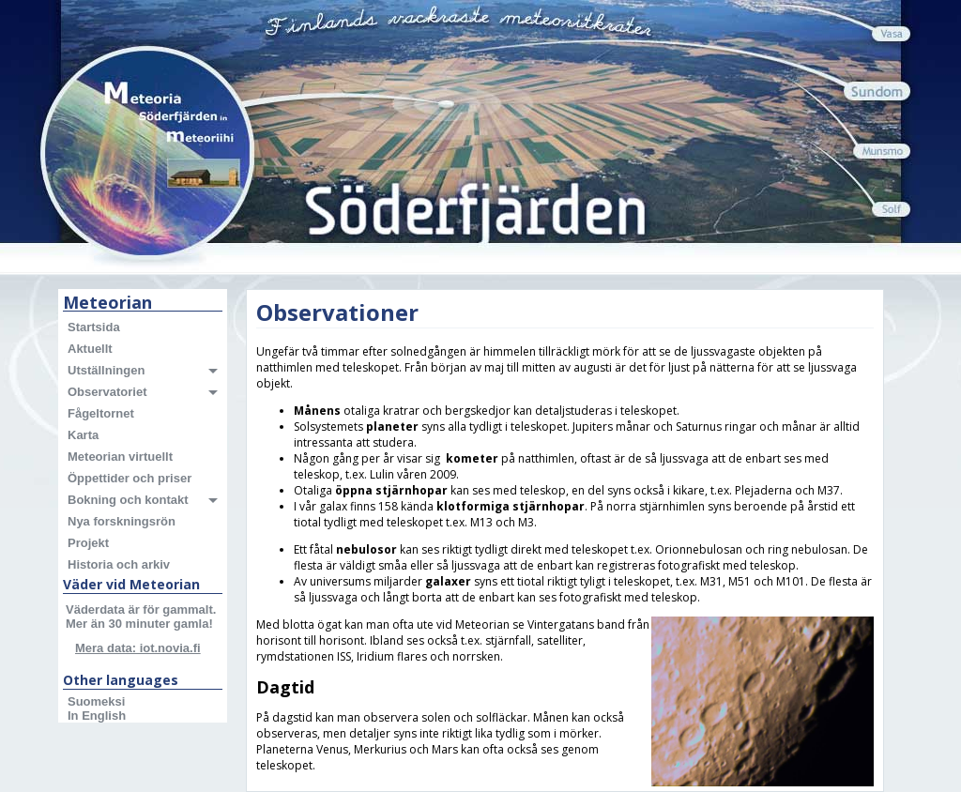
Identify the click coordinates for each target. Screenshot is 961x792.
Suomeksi (96, 701)
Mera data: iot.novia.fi (138, 648)
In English (97, 715)
